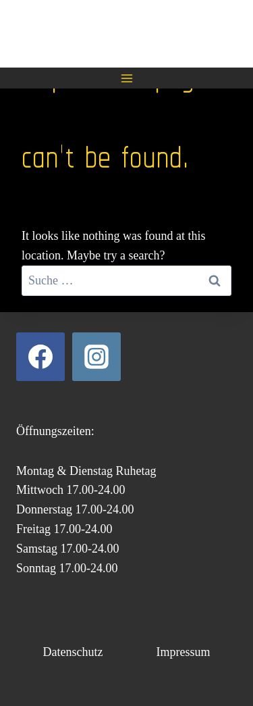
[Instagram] (96, 356)
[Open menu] (126, 78)
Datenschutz (73, 652)
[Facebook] (40, 356)
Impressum (183, 652)
